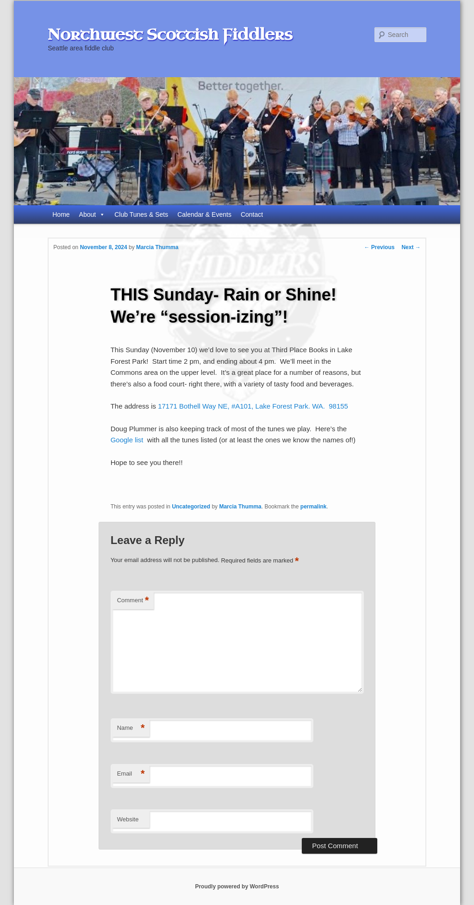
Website (128, 819)
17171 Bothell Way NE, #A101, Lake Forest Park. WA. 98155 (253, 406)
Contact (252, 214)
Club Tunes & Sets (141, 214)
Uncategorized (191, 506)
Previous (379, 247)
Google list (127, 440)
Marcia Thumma (157, 247)
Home (60, 214)
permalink (313, 506)
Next (410, 247)
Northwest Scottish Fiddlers (170, 34)
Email (131, 774)
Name (131, 728)
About (92, 214)
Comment (133, 600)
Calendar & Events (204, 214)
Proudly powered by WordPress (237, 886)
